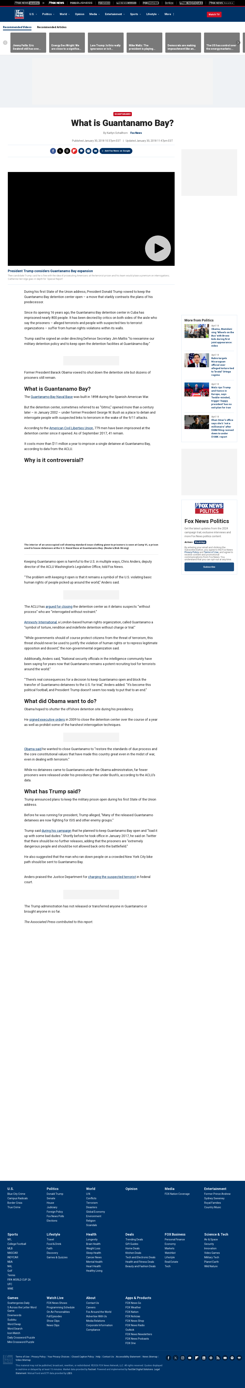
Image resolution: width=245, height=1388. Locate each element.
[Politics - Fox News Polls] (55, 1216)
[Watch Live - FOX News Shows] (57, 1302)
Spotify (232, 1358)
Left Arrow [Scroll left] (5, 42)
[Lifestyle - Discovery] (52, 1252)
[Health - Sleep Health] (93, 1252)
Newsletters (225, 1358)
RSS (218, 1358)
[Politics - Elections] (52, 1220)
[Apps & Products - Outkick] (129, 1329)
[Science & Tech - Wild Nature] (211, 1266)
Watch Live (55, 1298)
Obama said (33, 749)
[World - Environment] (93, 1216)
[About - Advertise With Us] (96, 1316)
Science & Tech (216, 1234)
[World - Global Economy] (95, 1211)
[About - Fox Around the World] (98, 1311)
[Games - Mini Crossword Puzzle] (20, 1342)
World (64, 14)
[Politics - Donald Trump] (55, 1193)
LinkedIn (204, 1358)
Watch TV (214, 14)
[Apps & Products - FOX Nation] (132, 1311)
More (168, 14)
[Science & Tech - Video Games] (212, 1252)
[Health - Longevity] (92, 1239)
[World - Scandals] (91, 1225)
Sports (134, 14)
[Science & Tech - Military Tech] (211, 1257)
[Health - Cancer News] (94, 1257)
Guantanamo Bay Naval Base (52, 397)
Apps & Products (138, 1298)
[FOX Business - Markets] (169, 1248)
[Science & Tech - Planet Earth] (211, 1261)
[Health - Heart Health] (93, 1266)
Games (12, 1298)
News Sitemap (150, 1356)
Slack (211, 1358)
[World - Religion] (91, 1220)
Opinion (79, 14)
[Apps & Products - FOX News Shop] (134, 1320)
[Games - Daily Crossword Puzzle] (21, 1337)
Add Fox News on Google (117, 151)
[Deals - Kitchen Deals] (133, 1252)
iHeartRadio (239, 1358)
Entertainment (113, 14)
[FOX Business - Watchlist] (170, 1252)
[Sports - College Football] (16, 1243)
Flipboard (74, 151)
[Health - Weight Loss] (93, 1248)
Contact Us (108, 1356)
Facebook (53, 151)
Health (91, 1234)
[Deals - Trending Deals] (134, 1239)
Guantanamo (122, 114)
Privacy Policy (191, 552)
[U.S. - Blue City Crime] (16, 1193)
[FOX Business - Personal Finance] (175, 1239)
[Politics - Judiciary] (52, 1207)
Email (95, 151)
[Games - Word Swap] (14, 1324)
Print (88, 151)
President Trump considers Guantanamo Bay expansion (50, 271)
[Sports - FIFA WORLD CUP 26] (19, 1279)
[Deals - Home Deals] (132, 1248)
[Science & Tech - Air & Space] (211, 1239)
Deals (129, 1234)
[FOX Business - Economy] (170, 1243)
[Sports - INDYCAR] (12, 1257)
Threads (67, 151)
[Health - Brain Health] (93, 1243)
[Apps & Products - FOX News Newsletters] (138, 1334)
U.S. (32, 14)
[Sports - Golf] (9, 1270)
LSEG (69, 1373)
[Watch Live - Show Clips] (53, 1320)
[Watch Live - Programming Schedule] (61, 1307)
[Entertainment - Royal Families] (212, 1202)
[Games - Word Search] (15, 1328)
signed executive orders (47, 719)
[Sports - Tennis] (11, 1275)
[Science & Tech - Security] (209, 1243)
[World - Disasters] (91, 1207)
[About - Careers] (91, 1307)
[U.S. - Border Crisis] (14, 1202)
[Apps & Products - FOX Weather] (133, 1307)
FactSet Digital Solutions (140, 1369)
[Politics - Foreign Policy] (55, 1211)
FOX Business (175, 1234)
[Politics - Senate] (51, 1198)
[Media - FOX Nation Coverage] (177, 1193)
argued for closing (59, 606)
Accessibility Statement (128, 1356)
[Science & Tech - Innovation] (210, 1248)
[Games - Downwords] (14, 1315)
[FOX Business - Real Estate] (171, 1261)
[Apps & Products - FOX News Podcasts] (137, 1338)
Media (93, 14)
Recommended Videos (17, 27)
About (91, 1298)
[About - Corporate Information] (99, 1325)
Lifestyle (151, 14)
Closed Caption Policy (82, 1356)
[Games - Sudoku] (11, 1319)
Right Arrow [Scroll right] (238, 42)
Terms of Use (211, 552)
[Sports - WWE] (10, 1288)
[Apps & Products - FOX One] (130, 1343)
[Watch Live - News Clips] (53, 1325)
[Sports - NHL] (9, 1266)
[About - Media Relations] (95, 1320)
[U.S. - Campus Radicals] (17, 1198)
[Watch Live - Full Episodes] (54, 1316)
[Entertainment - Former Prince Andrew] (217, 1193)
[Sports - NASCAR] (12, 1252)
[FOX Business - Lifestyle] (170, 1257)
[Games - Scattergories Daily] (18, 1302)
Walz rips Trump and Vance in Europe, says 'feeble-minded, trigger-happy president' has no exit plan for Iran (221, 397)
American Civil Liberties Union (71, 428)
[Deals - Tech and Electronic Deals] (140, 1257)
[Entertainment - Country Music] (212, 1207)
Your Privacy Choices (58, 1356)
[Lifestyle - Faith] (49, 1248)
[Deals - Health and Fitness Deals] (139, 1261)
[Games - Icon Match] (13, 1333)
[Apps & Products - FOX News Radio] (135, 1325)
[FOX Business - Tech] (168, 1266)
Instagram (182, 1358)
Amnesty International (40, 622)
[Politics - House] (50, 1202)
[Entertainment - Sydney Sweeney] (214, 1198)
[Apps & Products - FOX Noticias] (132, 1316)
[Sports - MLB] (10, 1248)
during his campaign (56, 831)
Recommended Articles (51, 27)
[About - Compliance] (93, 1329)
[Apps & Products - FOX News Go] (133, 1302)
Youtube (189, 1358)
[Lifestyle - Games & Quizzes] (57, 1257)
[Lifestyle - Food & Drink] (54, 1243)
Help (98, 1356)
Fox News (19, 14)
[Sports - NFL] (9, 1239)
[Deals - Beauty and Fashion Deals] (140, 1266)
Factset (92, 1369)
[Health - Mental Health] (94, 1261)
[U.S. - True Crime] (13, 1207)
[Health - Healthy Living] (94, 1270)
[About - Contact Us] (92, 1302)
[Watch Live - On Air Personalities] (58, 1311)
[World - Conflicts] (91, 1198)
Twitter (60, 151)
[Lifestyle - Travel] (50, 1239)
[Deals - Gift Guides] (131, 1243)
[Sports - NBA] (10, 1261)
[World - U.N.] (88, 1193)
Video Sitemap (23, 1360)
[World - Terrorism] (92, 1202)
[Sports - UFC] (9, 1284)
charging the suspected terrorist (112, 877)
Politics (47, 14)
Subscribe (209, 566)
